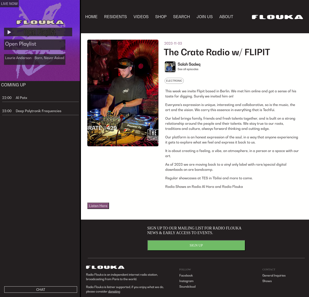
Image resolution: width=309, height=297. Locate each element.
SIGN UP (196, 245)
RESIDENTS (115, 16)
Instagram (186, 281)
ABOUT (226, 16)
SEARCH (181, 16)
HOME (91, 16)
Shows (267, 281)
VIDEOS (141, 16)
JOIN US (205, 16)
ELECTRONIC (174, 80)
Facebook (186, 275)
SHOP (161, 16)
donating (114, 291)
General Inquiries (274, 275)
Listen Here (98, 206)
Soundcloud (187, 286)
